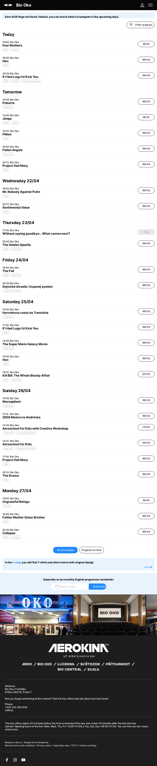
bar (41, 726)
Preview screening (31, 81)
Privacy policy (44, 745)
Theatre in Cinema (12, 291)
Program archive (92, 550)
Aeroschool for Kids (26, 433)
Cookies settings (88, 745)
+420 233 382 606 (16, 707)
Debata (15, 81)
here (15, 729)
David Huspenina (39, 742)
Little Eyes (8, 317)
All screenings (65, 550)
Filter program (141, 24)
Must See (8, 154)
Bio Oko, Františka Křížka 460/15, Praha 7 (18, 691)
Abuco (18, 742)
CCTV (74, 745)
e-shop (16, 562)
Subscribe (99, 586)
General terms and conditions (20, 745)
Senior (15, 50)
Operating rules (62, 745)
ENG (6, 50)
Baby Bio (8, 107)
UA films (16, 537)
